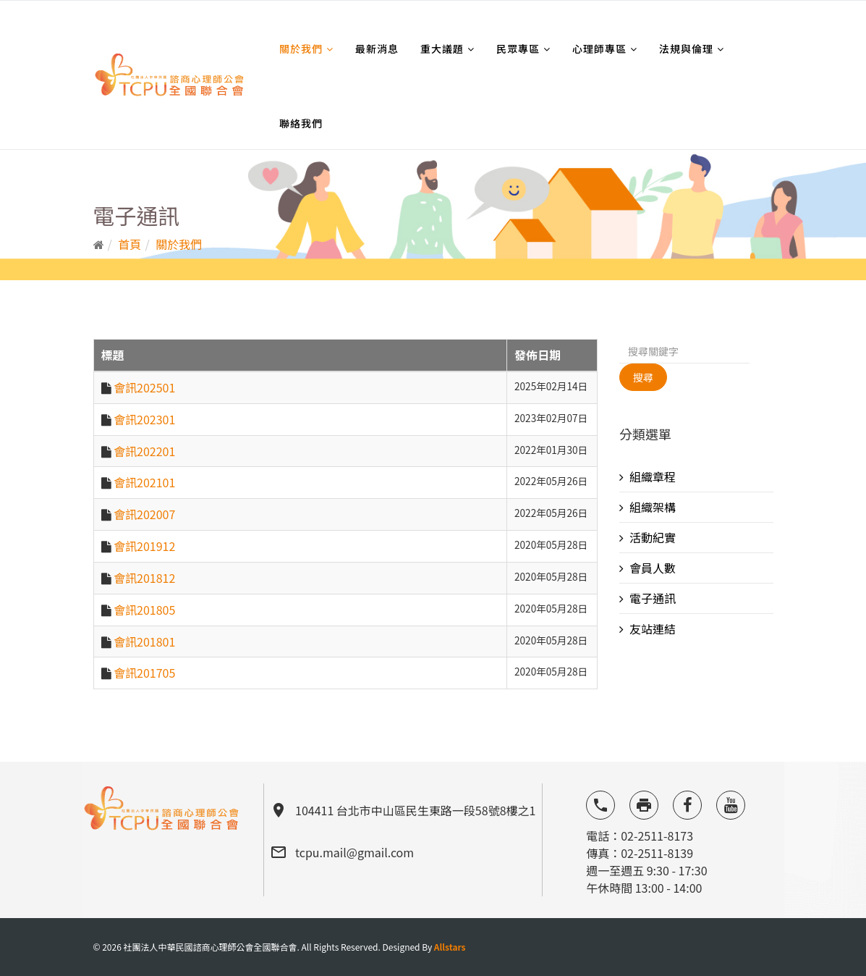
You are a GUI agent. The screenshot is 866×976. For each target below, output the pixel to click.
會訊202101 (144, 482)
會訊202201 (144, 451)
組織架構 (652, 507)
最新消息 (377, 48)
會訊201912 (144, 546)
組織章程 (652, 476)
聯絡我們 (301, 123)
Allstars (450, 947)
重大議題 (442, 48)
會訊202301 (144, 419)
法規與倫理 (686, 48)
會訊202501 (144, 387)
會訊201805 (144, 609)
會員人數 (652, 567)
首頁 (129, 244)
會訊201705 (144, 672)
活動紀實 (652, 537)
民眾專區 (518, 48)
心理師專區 (599, 48)
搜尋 (643, 377)
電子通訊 (652, 598)
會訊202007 (144, 514)
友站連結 (652, 628)
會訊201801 (144, 641)
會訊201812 (144, 577)
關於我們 (301, 48)
